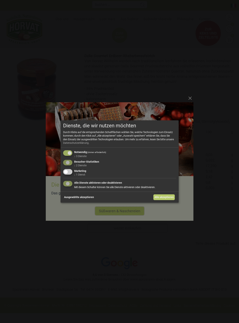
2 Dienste (80, 165)
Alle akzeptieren (164, 197)
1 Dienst (79, 174)
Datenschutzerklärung (76, 142)
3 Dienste (80, 156)
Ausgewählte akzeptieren (79, 197)
